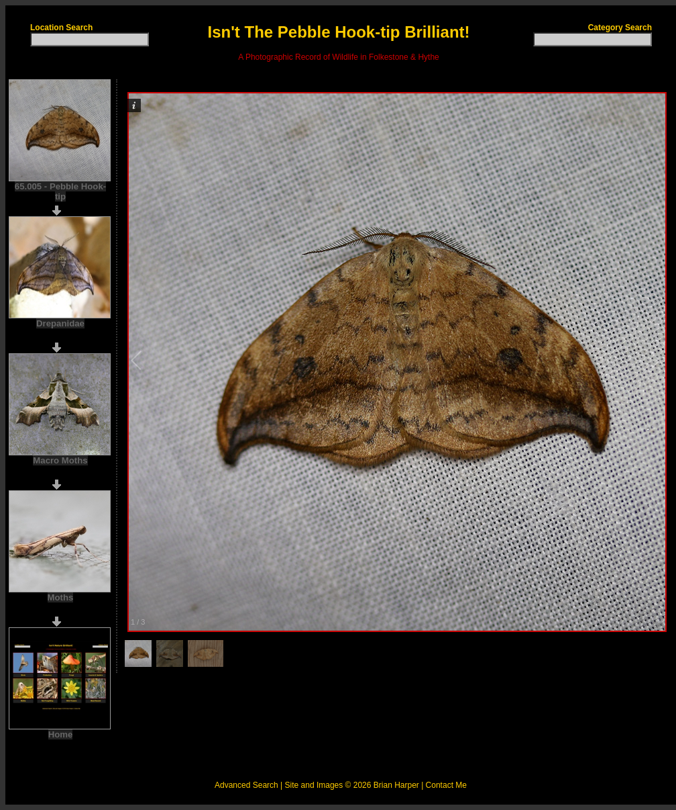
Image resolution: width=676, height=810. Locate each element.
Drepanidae (60, 323)
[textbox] (89, 39)
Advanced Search (246, 785)
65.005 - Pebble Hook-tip (60, 191)
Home (60, 734)
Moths (61, 597)
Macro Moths (60, 460)
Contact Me (446, 785)
